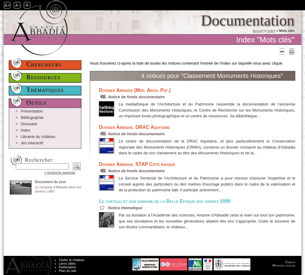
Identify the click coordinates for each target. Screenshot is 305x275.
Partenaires (67, 267)
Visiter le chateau (71, 260)
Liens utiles (67, 263)
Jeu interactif (32, 143)
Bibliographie (32, 117)
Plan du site (67, 271)
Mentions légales (284, 265)
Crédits (290, 262)
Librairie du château (38, 136)
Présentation (32, 111)
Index (271, 30)
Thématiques (45, 89)
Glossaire (29, 124)
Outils (36, 102)
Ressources (43, 77)
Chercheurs (44, 64)
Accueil (257, 30)
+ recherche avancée (59, 172)
